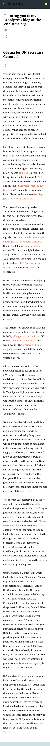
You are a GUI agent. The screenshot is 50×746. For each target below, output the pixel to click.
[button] (5, 37)
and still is (25, 173)
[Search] (46, 4)
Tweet (6, 732)
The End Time (15, 4)
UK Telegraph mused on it (21, 340)
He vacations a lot (23, 198)
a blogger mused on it (24, 336)
